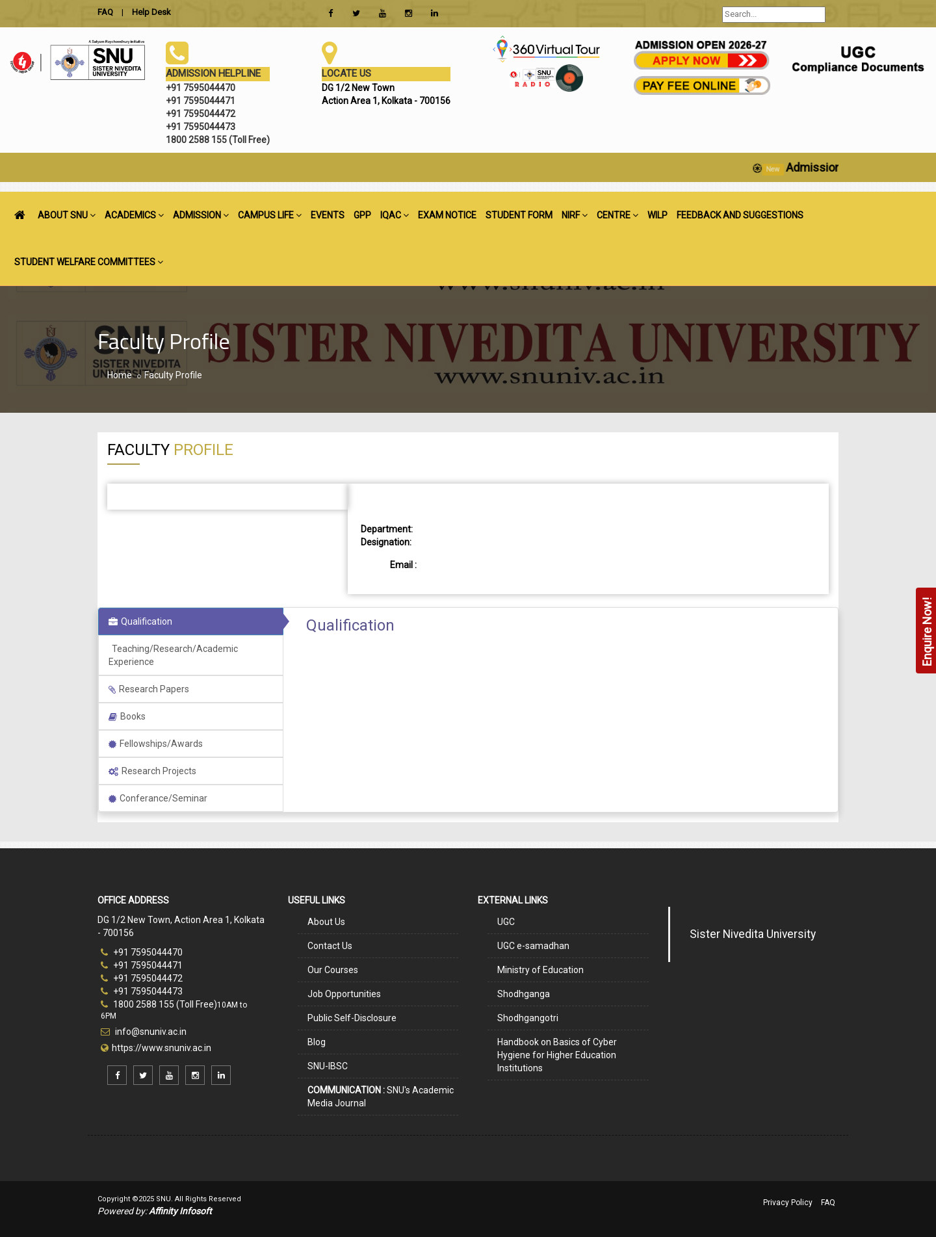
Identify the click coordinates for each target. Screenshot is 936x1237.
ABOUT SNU (67, 215)
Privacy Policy (787, 1202)
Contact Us (329, 946)
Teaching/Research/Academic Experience (173, 655)
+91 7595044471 (142, 965)
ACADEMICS (134, 215)
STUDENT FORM (519, 215)
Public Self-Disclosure (351, 1018)
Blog (316, 1042)
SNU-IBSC (327, 1066)
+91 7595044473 (142, 991)
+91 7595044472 (142, 978)
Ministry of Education (540, 970)
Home (119, 375)
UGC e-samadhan (533, 946)
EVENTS (327, 215)
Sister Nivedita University (753, 934)
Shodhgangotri (527, 1018)
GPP (362, 215)
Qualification (140, 621)
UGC (506, 922)
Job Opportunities (344, 994)
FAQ (828, 1202)
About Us (326, 922)
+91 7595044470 (142, 952)
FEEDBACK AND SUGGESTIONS (740, 215)
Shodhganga (523, 994)
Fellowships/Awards (156, 743)
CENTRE (617, 215)
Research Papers (149, 689)
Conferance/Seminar (158, 798)
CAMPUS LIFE (270, 215)
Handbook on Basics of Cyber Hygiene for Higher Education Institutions (557, 1055)
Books (127, 716)
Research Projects (152, 771)
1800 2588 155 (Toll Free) (159, 1004)
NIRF (575, 215)
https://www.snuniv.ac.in (161, 1048)
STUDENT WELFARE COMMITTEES (88, 262)
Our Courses (332, 970)
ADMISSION (201, 215)
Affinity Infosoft (180, 1211)
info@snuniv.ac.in (150, 1031)
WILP (657, 215)
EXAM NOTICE (447, 215)
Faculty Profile (173, 375)
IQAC (394, 215)
